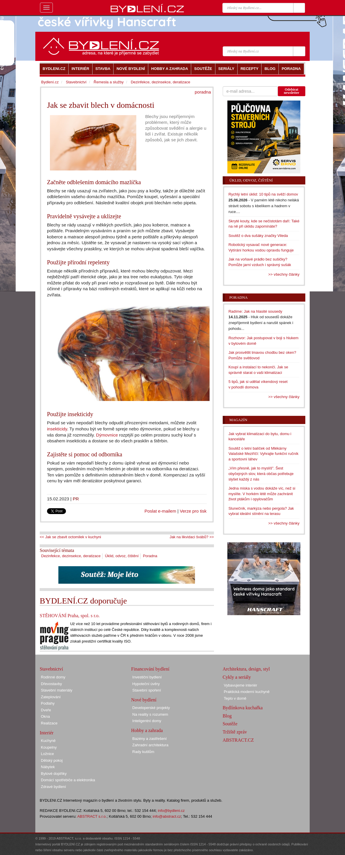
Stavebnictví (76, 82)
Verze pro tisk (193, 511)
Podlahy (48, 703)
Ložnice (47, 754)
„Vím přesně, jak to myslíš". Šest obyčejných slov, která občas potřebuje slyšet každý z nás (261, 473)
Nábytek (48, 767)
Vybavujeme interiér (240, 685)
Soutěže (230, 723)
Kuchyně (48, 740)
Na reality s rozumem (150, 714)
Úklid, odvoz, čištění (122, 556)
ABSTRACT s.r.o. (92, 816)
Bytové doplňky (54, 773)
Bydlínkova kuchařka (243, 707)
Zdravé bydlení (53, 786)
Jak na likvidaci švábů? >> (192, 537)
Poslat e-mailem (160, 511)
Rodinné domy (53, 677)
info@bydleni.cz (171, 810)
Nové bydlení (143, 699)
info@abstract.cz (167, 816)
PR (76, 498)
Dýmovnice (107, 434)
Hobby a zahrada (147, 730)
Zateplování (51, 697)
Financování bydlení (150, 668)
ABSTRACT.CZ (238, 740)
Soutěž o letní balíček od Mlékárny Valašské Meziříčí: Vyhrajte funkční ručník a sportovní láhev (264, 453)
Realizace (49, 723)
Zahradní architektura (150, 745)
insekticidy (57, 428)
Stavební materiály (56, 690)
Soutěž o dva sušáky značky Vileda (258, 235)
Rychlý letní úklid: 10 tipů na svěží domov (263, 194)
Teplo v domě (235, 698)
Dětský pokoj (51, 760)
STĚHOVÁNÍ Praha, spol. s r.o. (70, 615)
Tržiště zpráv (235, 731)
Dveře (46, 710)
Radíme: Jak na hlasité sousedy (255, 311)
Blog (227, 715)
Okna (45, 716)
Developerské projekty (151, 708)
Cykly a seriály (237, 677)
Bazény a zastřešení (149, 738)
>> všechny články (283, 274)
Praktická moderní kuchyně (247, 691)
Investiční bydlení (146, 677)
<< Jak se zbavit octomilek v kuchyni (70, 537)
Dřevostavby (51, 684)
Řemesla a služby (109, 82)
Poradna (150, 556)
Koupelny (49, 747)
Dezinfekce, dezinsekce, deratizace (71, 556)
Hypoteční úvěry (146, 684)
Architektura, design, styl (246, 668)
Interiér (46, 732)
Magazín (238, 420)
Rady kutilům (143, 752)
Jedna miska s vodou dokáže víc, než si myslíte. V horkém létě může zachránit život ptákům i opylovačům (262, 493)
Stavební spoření (146, 690)
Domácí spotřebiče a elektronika (68, 780)
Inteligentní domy (146, 721)
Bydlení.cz (50, 82)
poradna (203, 91)
